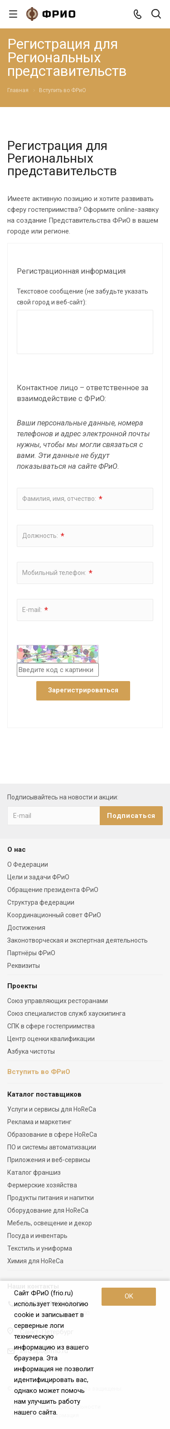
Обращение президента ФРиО (52, 889)
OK (129, 1296)
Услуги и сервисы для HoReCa (51, 1109)
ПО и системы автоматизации (51, 1147)
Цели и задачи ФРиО (38, 877)
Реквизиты (23, 965)
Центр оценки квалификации (51, 1038)
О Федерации (27, 864)
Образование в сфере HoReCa (52, 1134)
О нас (16, 849)
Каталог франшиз (34, 1172)
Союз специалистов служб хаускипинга (66, 1013)
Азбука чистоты (31, 1051)
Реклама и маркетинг (39, 1121)
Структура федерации (40, 902)
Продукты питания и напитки (50, 1197)
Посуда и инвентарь (37, 1235)
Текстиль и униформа (39, 1248)
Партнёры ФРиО (31, 953)
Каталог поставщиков (44, 1094)
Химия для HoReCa (35, 1261)
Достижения (26, 927)
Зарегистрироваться (83, 690)
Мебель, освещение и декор (49, 1223)
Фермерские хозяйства (42, 1185)
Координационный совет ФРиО (54, 915)
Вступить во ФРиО (38, 1072)
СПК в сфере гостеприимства (51, 1026)
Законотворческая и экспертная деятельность (77, 940)
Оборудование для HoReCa (47, 1210)
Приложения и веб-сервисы (48, 1159)
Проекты (22, 986)
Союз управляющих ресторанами (57, 1000)
